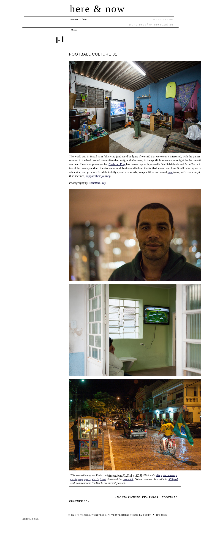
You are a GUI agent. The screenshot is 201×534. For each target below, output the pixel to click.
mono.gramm (163, 19)
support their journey (98, 176)
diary (159, 475)
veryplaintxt (120, 515)
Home (74, 30)
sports (87, 479)
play (80, 479)
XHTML (26, 519)
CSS (36, 519)
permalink (128, 479)
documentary (170, 475)
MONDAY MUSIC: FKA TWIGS (137, 497)
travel (103, 479)
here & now (97, 8)
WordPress (99, 515)
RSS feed (173, 479)
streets (95, 479)
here (170, 172)
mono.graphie (140, 24)
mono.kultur (164, 24)
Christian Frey (117, 164)
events (74, 479)
